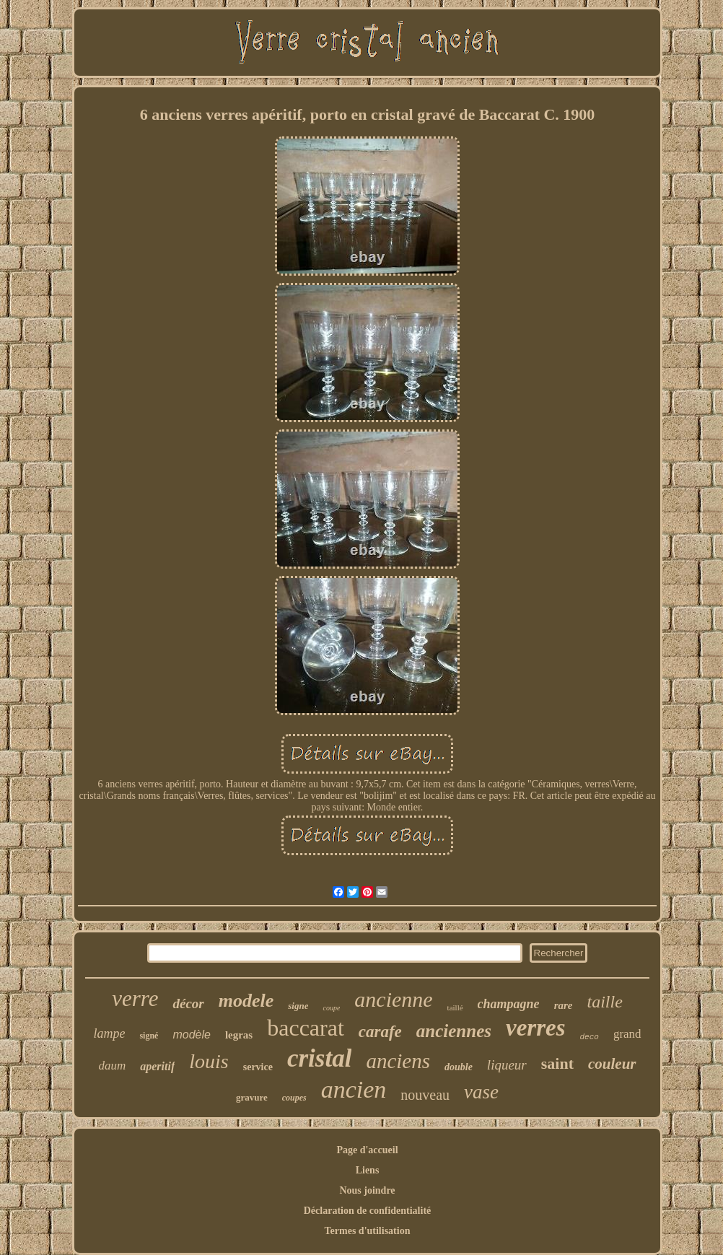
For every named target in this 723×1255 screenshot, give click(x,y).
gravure (252, 1097)
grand (627, 1034)
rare (563, 1005)
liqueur (507, 1064)
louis (208, 1061)
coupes (294, 1098)
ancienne (393, 999)
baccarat (305, 1028)
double (458, 1067)
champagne (509, 1004)
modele (246, 1000)
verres (535, 1028)
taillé (455, 1007)
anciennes (453, 1031)
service (258, 1067)
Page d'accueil (367, 1150)
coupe (331, 1008)
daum (112, 1065)
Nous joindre (367, 1190)
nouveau (425, 1095)
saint (557, 1063)
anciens (398, 1060)
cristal (319, 1058)
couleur (612, 1063)
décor (187, 1003)
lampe (109, 1033)
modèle (191, 1034)
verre (135, 998)
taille (604, 1001)
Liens (368, 1170)
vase (481, 1092)
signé (148, 1036)
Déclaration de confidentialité (367, 1210)
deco (588, 1037)
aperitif (157, 1066)
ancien (354, 1089)
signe (298, 1005)
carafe (380, 1032)
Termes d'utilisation (368, 1230)
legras (239, 1035)
